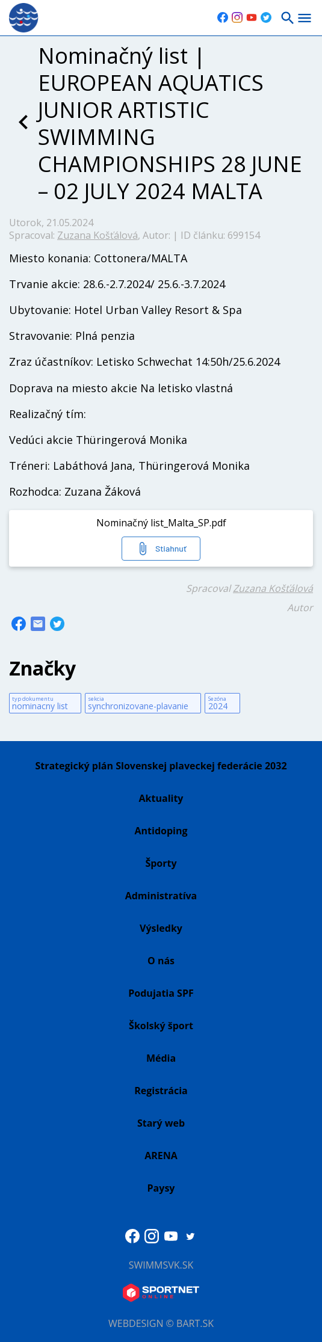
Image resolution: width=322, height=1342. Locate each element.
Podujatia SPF (160, 993)
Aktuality (161, 798)
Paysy (161, 1188)
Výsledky (161, 928)
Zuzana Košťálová (97, 235)
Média (161, 1058)
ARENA (161, 1155)
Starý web (161, 1123)
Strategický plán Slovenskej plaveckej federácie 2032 (160, 765)
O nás (161, 960)
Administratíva (161, 895)
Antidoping (161, 830)
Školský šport (161, 1025)
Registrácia (161, 1090)
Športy (160, 863)
